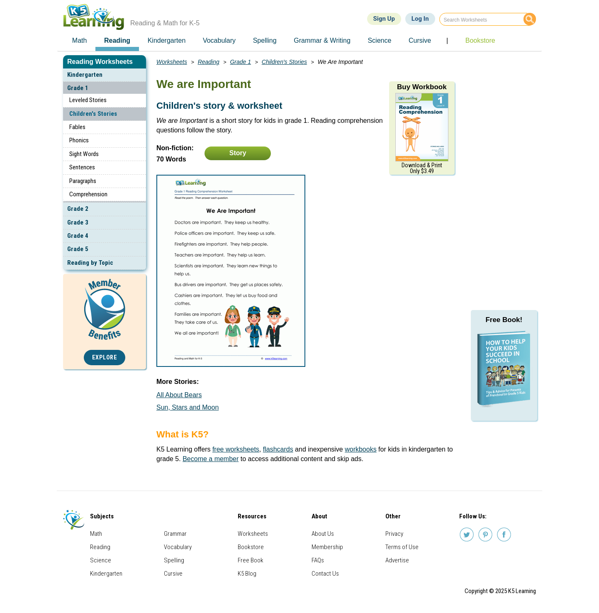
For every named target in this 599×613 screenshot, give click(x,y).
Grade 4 (77, 235)
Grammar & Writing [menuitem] (322, 40)
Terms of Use (402, 547)
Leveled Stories (88, 100)
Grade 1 (77, 88)
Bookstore (251, 547)
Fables (77, 127)
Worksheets (171, 62)
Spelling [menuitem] (265, 40)
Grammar (175, 533)
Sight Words (84, 154)
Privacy (394, 533)
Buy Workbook (422, 87)
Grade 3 (77, 222)
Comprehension (88, 194)
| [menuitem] (447, 40)
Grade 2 (77, 208)
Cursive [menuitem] (420, 40)
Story (237, 152)
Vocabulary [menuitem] (219, 40)
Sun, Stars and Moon (187, 407)
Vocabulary (178, 547)
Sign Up (384, 18)
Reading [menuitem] (117, 40)
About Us (323, 533)
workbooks (360, 449)
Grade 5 (77, 249)
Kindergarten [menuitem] (167, 40)
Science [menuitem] (379, 40)
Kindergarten (84, 74)
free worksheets (235, 449)
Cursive (173, 573)
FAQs (318, 560)
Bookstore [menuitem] (480, 40)
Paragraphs (82, 181)
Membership (327, 547)
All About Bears (179, 394)
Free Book (250, 560)
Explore (104, 357)
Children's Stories (93, 113)
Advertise (397, 560)
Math (96, 533)
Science (100, 560)
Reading (208, 62)
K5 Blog (247, 573)
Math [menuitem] (79, 40)
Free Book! (503, 320)
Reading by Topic (90, 262)
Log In (420, 18)
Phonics (79, 140)
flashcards (278, 449)
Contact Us (325, 573)
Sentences (82, 167)
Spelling (174, 560)
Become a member (211, 458)
